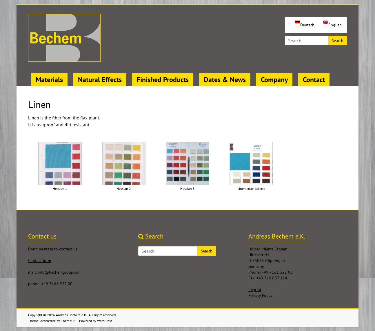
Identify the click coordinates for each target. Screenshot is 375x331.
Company (274, 79)
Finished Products (163, 79)
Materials (49, 79)
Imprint (254, 289)
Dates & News (225, 79)
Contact (314, 79)
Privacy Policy (260, 295)
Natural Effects (100, 79)
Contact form (39, 260)
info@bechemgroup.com (59, 272)
